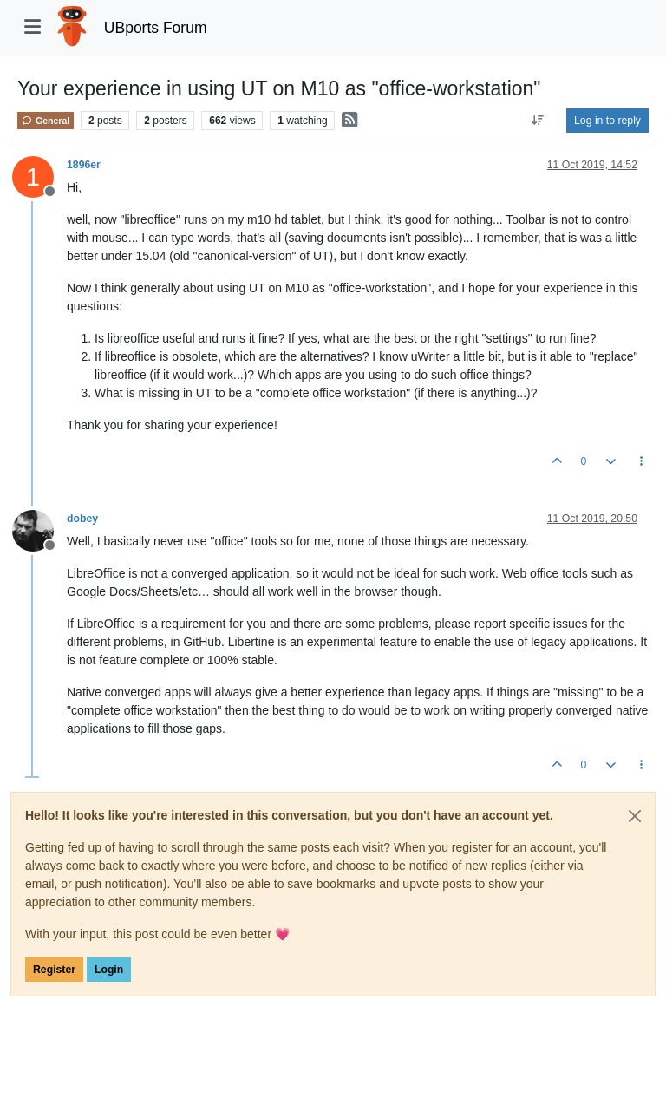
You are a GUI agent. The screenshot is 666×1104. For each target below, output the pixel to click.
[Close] (635, 816)
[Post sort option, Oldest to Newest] (538, 120)
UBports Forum (155, 27)
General (45, 120)
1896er (84, 165)
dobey (82, 519)
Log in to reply (607, 120)
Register (54, 970)
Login (109, 970)
